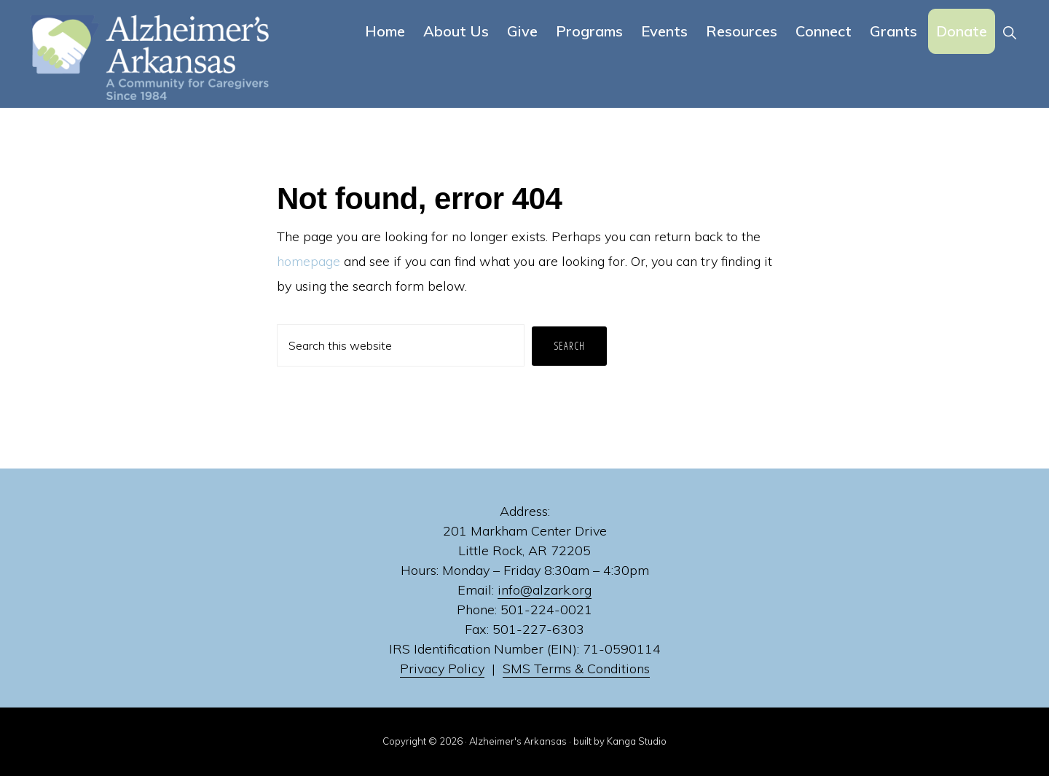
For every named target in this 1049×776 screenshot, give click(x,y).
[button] (1009, 31)
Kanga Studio (637, 741)
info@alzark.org (545, 589)
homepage (308, 261)
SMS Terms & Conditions (576, 668)
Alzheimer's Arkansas (518, 741)
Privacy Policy (442, 668)
